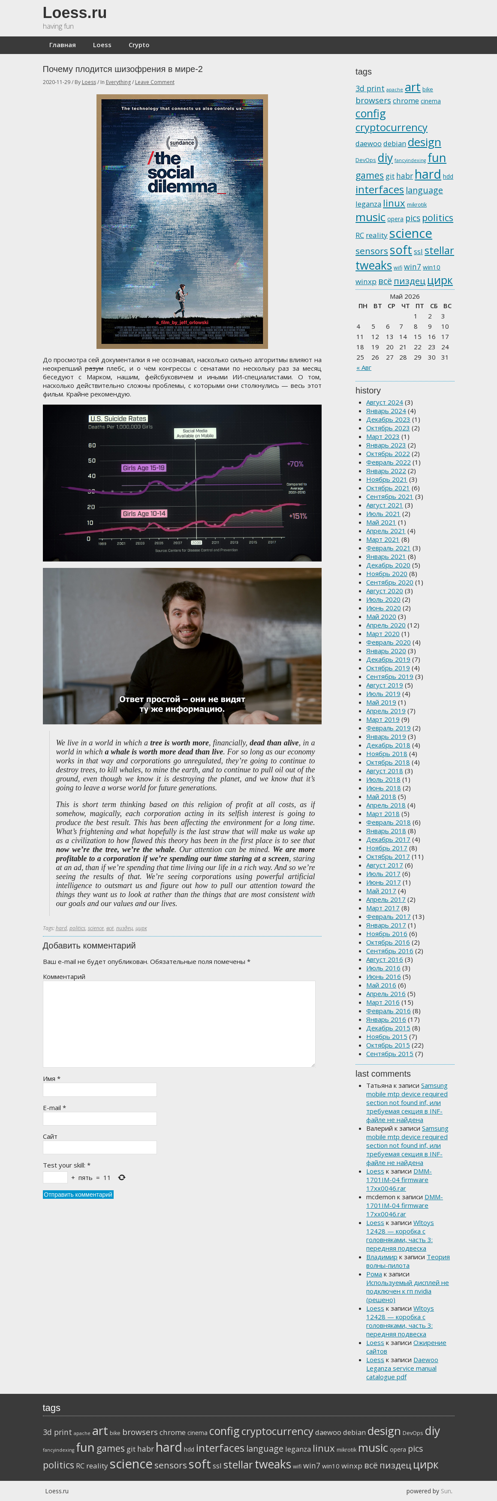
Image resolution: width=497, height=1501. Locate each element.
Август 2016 (384, 959)
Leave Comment (155, 82)
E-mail (54, 1107)
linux (394, 202)
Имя (51, 1078)
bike (427, 89)
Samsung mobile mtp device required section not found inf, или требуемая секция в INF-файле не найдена (407, 1102)
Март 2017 (383, 908)
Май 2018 (381, 796)
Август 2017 (384, 865)
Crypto (139, 44)
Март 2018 (383, 813)
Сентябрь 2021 (389, 496)
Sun (446, 1491)
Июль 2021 (383, 513)
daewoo (368, 143)
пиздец (124, 928)
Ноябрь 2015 (386, 1036)
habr (404, 176)
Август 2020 (384, 590)
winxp (366, 281)
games (369, 175)
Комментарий (64, 976)
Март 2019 (383, 719)
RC (359, 235)
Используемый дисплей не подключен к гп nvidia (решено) (407, 1291)
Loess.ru (75, 12)
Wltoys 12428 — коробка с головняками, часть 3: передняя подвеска (400, 1235)
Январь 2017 (386, 925)
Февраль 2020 (388, 642)
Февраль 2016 (388, 1010)
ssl (418, 251)
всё (110, 928)
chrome (406, 100)
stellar (439, 250)
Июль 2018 (383, 779)
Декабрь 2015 (388, 1028)
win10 (431, 267)
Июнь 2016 (383, 976)
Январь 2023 (386, 445)
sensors (371, 251)
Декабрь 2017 (388, 839)
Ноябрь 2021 (386, 479)
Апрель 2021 (386, 530)
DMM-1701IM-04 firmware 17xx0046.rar (399, 1179)
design (424, 142)
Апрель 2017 (386, 899)
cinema (431, 101)
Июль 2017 (383, 873)
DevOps (365, 160)
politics (77, 928)
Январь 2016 (386, 1019)
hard (61, 928)
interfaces (379, 189)
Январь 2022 (386, 470)
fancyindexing (410, 160)
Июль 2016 (383, 968)
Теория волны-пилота (408, 1261)
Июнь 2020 (383, 607)
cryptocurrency (391, 127)
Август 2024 (384, 402)
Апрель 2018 (386, 805)
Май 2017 (381, 890)
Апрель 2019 (386, 710)
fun (437, 157)
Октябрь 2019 (388, 667)
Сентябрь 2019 (389, 676)
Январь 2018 (386, 830)
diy (385, 157)
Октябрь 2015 (388, 1045)
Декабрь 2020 (388, 565)
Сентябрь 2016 (389, 950)
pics (412, 218)
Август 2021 (384, 505)
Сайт (50, 1136)
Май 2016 (381, 985)
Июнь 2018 (383, 788)
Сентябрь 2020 (389, 582)
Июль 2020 (383, 599)
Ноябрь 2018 (386, 753)
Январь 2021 (386, 556)
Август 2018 (384, 770)
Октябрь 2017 (388, 856)
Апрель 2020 (386, 625)
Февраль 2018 (388, 822)
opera (395, 219)
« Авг (363, 367)
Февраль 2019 (388, 727)
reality (377, 235)
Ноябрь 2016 (386, 933)
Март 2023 (383, 436)
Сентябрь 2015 (389, 1053)
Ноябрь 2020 (386, 573)
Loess (102, 44)
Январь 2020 (386, 650)
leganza (368, 204)
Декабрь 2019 (388, 659)
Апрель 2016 (386, 993)
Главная (62, 44)
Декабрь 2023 (388, 419)
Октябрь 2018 (388, 762)
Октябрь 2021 (388, 487)
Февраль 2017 (388, 916)
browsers (373, 100)
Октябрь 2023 (388, 427)
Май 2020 (381, 616)
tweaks (373, 265)
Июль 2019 (383, 693)
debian (394, 143)
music (370, 217)
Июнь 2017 (383, 882)
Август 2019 (384, 685)
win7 (412, 266)
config (370, 113)
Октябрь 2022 (388, 453)
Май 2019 (381, 702)
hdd (448, 176)
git (390, 176)
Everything (118, 82)
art (413, 87)
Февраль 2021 (388, 547)
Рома (374, 1274)
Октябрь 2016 (388, 942)
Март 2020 (383, 633)
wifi (398, 267)
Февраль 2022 (388, 462)
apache (394, 90)
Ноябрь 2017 (386, 848)
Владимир (382, 1256)
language (424, 190)
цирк (141, 928)
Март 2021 (383, 539)
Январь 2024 (386, 410)
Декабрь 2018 (388, 745)
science (96, 928)
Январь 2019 (386, 736)
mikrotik (417, 204)
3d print (370, 88)
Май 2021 (381, 522)
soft (401, 250)
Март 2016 (383, 1002)
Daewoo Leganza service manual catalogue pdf (402, 1368)
